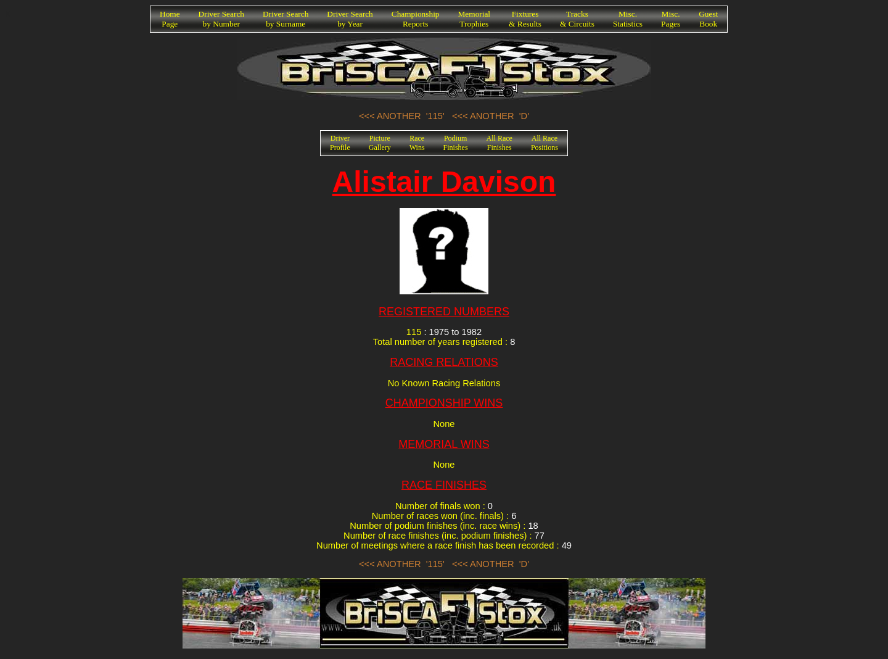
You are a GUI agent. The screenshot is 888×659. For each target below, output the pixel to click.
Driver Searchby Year (349, 18)
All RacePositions (544, 143)
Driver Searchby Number (221, 18)
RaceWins (417, 143)
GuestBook (708, 18)
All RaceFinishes (499, 143)
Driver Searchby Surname (285, 18)
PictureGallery (380, 143)
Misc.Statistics (628, 18)
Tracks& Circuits (577, 18)
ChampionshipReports (416, 18)
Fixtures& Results (525, 18)
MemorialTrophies (474, 18)
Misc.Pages (670, 18)
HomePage (170, 18)
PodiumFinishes (455, 143)
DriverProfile (340, 143)
